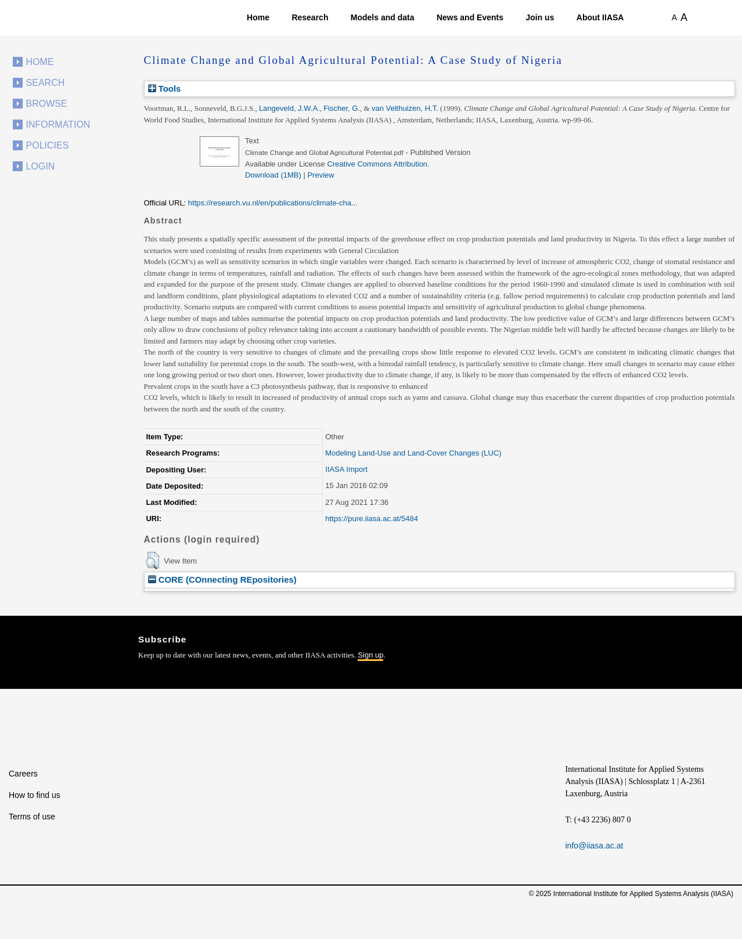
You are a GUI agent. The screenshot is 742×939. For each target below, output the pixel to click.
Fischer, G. (341, 108)
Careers (23, 773)
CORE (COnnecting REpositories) (222, 579)
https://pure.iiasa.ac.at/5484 (371, 518)
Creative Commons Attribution (377, 164)
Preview (320, 175)
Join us (539, 17)
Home (258, 17)
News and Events (470, 17)
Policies (47, 145)
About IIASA (600, 17)
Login (40, 166)
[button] (152, 560)
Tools (164, 88)
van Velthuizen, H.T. (405, 108)
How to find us (34, 795)
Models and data (383, 17)
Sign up (370, 655)
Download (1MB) (273, 175)
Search (45, 83)
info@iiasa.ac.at (594, 845)
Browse (46, 104)
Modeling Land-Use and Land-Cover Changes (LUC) (413, 453)
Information (58, 124)
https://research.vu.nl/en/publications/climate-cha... (273, 202)
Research (309, 17)
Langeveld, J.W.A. (289, 108)
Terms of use (32, 816)
